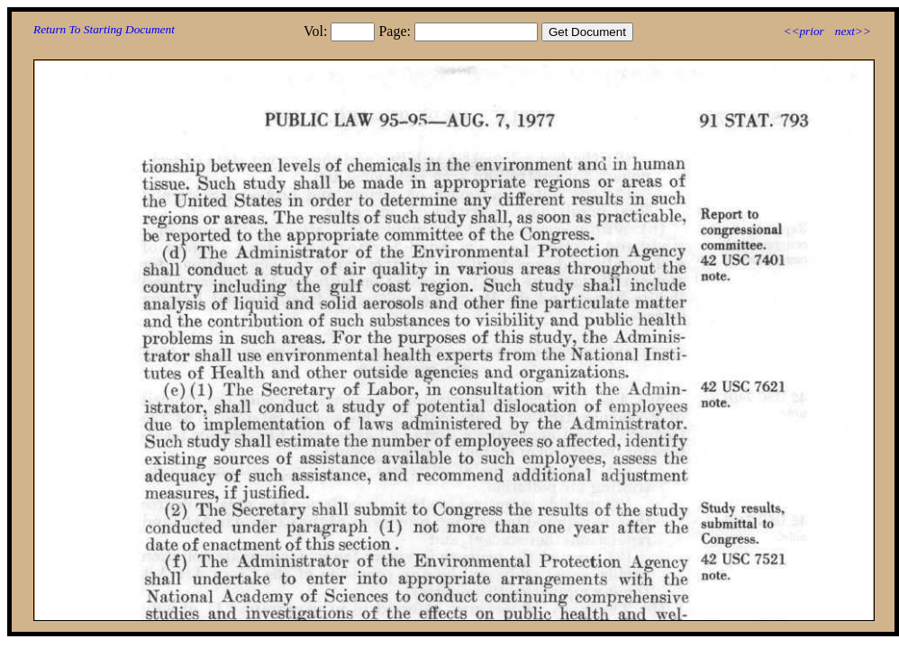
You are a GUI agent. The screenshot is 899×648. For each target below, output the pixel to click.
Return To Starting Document (104, 29)
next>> (853, 31)
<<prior (803, 31)
